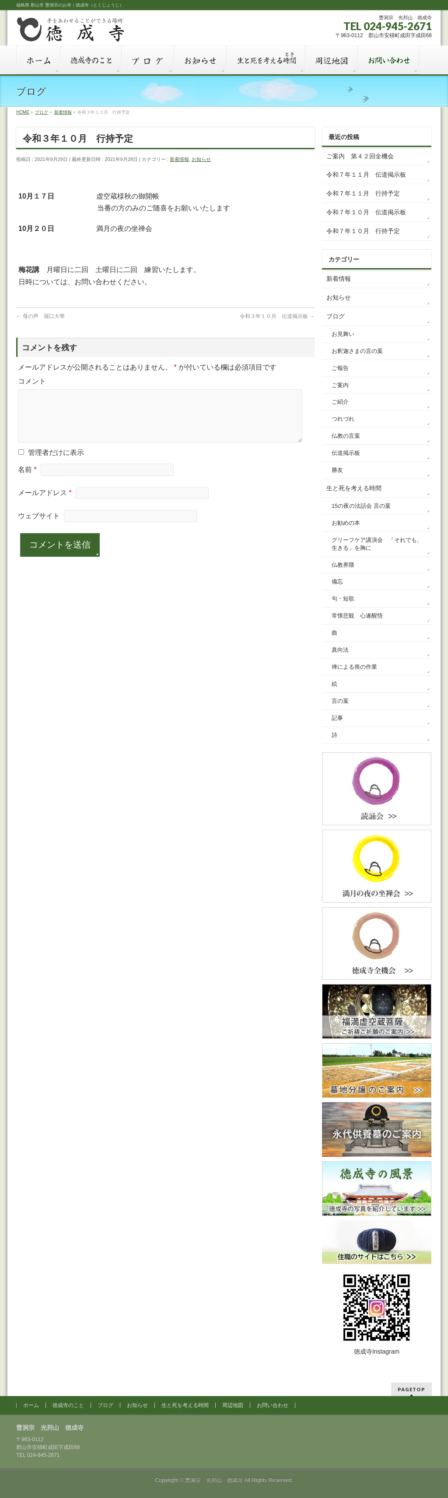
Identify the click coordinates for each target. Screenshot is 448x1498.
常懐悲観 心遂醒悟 (357, 616)
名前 (27, 480)
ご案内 (340, 385)
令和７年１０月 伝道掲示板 (366, 212)
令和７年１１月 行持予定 (363, 193)
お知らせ (201, 159)
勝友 (337, 470)
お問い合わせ (272, 1405)
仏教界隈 (343, 565)
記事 (337, 718)
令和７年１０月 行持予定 (363, 230)
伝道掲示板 (346, 453)
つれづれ (343, 419)
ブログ (335, 316)
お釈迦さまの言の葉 (357, 351)
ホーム (31, 1405)
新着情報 (179, 159)
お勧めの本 (346, 523)
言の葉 (340, 701)
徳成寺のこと (68, 1405)
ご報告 (340, 368)
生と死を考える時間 (354, 488)
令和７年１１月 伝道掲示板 (366, 174)
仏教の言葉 (346, 436)
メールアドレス (45, 503)
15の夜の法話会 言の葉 (361, 506)
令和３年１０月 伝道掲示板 (277, 316)
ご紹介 (340, 402)
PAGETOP (411, 1389)
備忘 (337, 582)
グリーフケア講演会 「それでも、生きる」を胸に (377, 544)
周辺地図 (232, 1405)
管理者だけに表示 (51, 463)
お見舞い (343, 334)
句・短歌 (343, 599)
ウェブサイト (39, 526)
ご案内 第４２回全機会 (360, 156)
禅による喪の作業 (354, 667)
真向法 (340, 650)
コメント (32, 381)
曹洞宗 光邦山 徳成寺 (214, 1480)
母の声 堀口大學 (40, 316)
